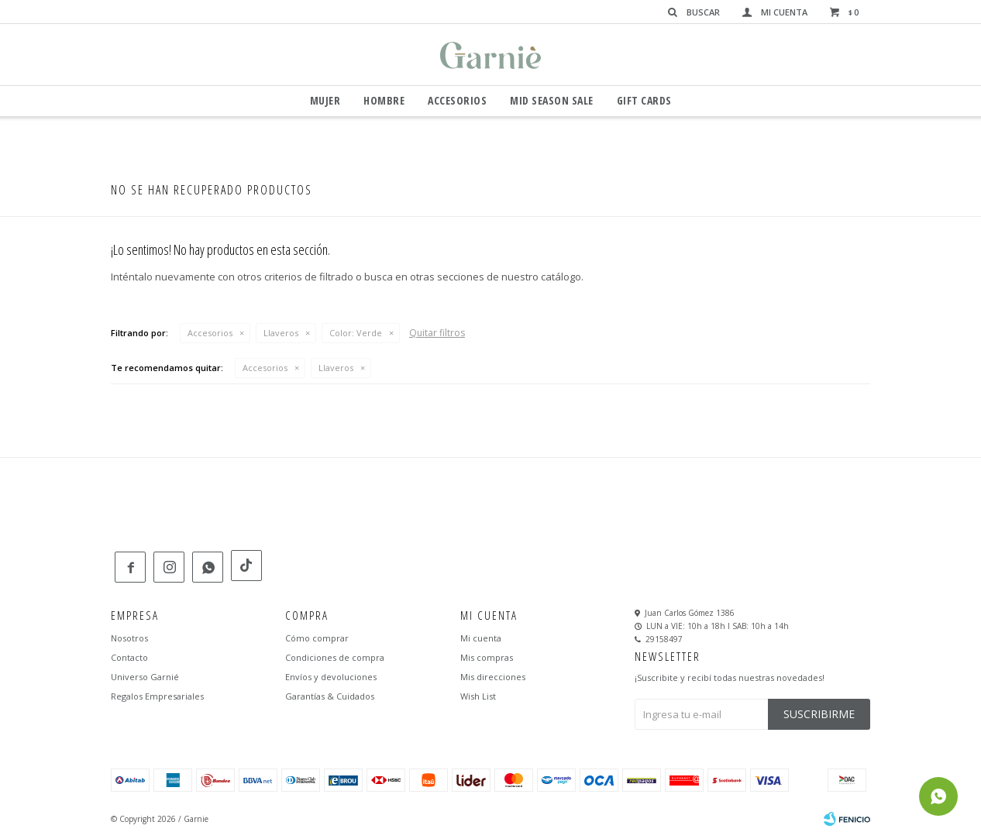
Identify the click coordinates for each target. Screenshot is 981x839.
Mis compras (486, 658)
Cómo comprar (317, 639)
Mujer (325, 100)
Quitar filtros (437, 332)
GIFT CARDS (644, 100)
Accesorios (457, 100)
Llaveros (280, 333)
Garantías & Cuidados (329, 697)
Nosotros (129, 639)
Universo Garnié (145, 677)
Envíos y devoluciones (331, 677)
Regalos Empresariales (157, 697)
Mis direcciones (492, 677)
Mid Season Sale (552, 100)
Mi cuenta (480, 639)
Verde (355, 333)
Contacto (129, 658)
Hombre (383, 100)
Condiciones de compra (334, 658)
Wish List (478, 697)
